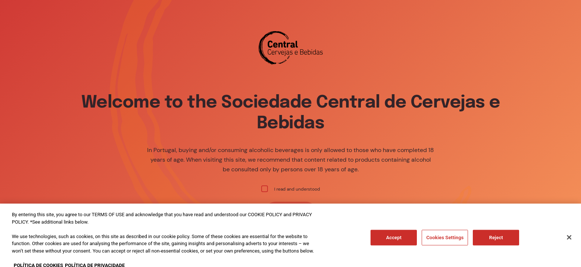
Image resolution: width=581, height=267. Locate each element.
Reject (496, 247)
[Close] (569, 246)
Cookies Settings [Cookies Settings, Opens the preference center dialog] (445, 247)
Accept (394, 247)
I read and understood (290, 188)
